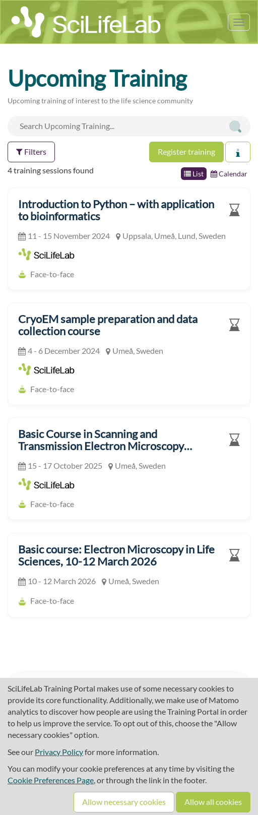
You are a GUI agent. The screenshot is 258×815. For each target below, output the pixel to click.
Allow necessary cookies (124, 801)
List (194, 173)
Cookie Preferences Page (51, 780)
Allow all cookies (213, 801)
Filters (31, 151)
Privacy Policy (59, 752)
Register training (186, 151)
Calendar (229, 173)
